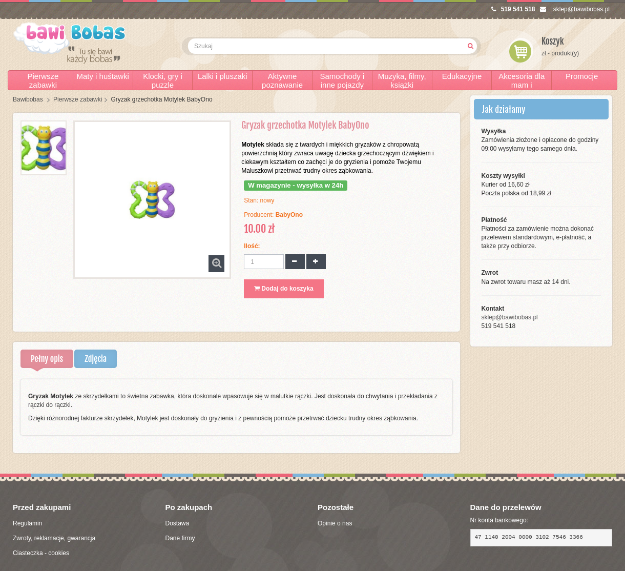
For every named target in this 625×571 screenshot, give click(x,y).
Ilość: (252, 246)
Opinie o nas (335, 523)
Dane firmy (180, 538)
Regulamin (27, 523)
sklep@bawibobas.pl (575, 9)
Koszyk (552, 41)
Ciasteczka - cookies (41, 553)
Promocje (582, 76)
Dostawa (177, 523)
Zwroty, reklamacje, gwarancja (54, 538)
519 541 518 (513, 9)
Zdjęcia (96, 359)
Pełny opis (47, 359)
